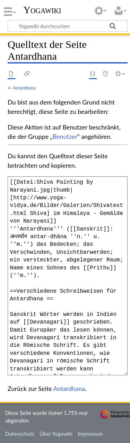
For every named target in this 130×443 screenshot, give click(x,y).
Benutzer (64, 136)
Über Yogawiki (56, 434)
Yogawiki (42, 10)
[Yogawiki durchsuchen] (67, 25)
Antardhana (24, 88)
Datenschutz (19, 434)
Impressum (90, 434)
